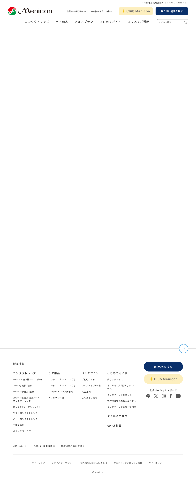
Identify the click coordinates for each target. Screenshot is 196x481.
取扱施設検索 (163, 367)
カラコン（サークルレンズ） (26, 406)
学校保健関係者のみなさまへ (121, 401)
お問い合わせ (20, 446)
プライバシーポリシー (63, 462)
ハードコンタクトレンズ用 (61, 385)
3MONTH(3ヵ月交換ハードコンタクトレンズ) (26, 399)
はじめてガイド (110, 22)
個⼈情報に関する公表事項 (93, 462)
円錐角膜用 (18, 425)
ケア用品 (62, 22)
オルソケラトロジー (23, 431)
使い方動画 (114, 425)
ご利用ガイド (88, 379)
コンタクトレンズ (37, 22)
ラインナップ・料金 (91, 385)
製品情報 (18, 364)
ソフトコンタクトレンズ (25, 412)
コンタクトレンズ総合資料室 (121, 406)
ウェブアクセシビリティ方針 (128, 462)
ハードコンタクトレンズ (25, 419)
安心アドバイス (115, 379)
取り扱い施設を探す (172, 11)
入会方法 (86, 391)
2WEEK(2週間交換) (22, 385)
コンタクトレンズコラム (119, 395)
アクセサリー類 (56, 397)
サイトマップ (38, 462)
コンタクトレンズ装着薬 (60, 391)
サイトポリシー (156, 462)
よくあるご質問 (138, 22)
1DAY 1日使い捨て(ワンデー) (27, 379)
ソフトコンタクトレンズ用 (61, 379)
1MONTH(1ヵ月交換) (23, 391)
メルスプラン (84, 22)
